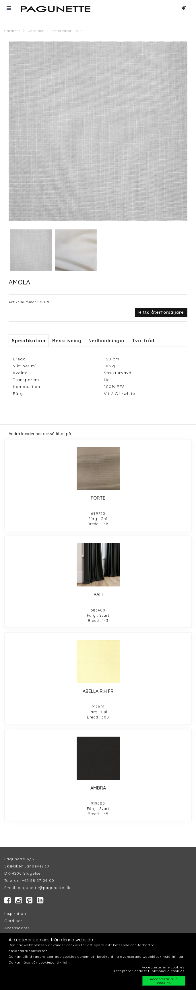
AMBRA (98, 788)
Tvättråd (143, 340)
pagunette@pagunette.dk (44, 887)
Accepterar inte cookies (163, 967)
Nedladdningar (106, 340)
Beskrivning (66, 340)
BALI (98, 594)
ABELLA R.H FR (98, 691)
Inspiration (15, 913)
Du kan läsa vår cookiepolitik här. (39, 962)
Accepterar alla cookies (164, 981)
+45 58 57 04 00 (37, 880)
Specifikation (28, 340)
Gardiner (12, 30)
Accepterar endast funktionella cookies (149, 971)
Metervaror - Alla (67, 30)
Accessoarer (17, 928)
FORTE (98, 498)
